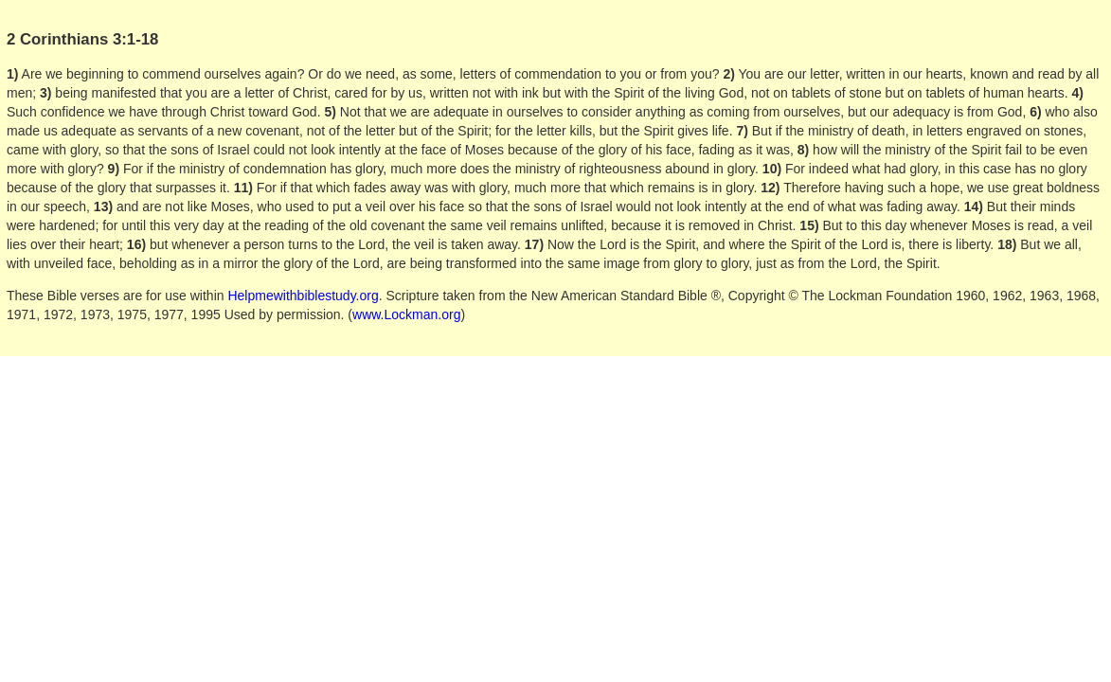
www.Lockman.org (406, 314)
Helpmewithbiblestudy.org (302, 295)
